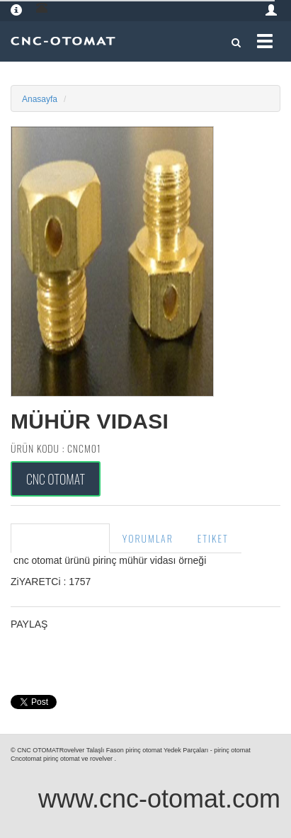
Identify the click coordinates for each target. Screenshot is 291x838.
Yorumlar (147, 538)
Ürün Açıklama (60, 538)
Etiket (213, 538)
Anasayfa (39, 99)
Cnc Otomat (55, 479)
